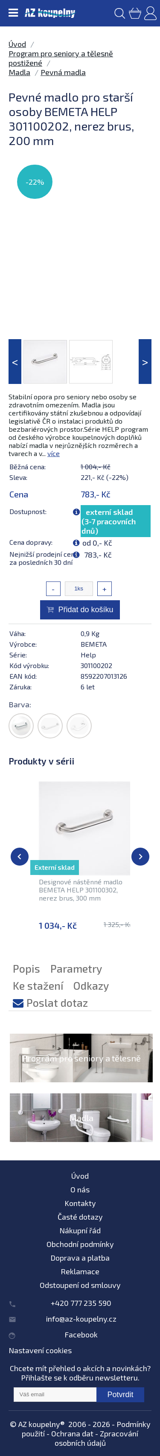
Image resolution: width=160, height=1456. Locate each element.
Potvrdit (120, 1394)
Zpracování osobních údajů (97, 1438)
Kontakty (80, 1203)
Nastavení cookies (40, 1350)
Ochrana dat (72, 1433)
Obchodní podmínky (80, 1244)
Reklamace (80, 1271)
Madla (19, 72)
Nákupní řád (80, 1230)
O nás (80, 1189)
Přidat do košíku (85, 609)
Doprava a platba (80, 1257)
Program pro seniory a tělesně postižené (81, 1068)
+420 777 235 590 (81, 1303)
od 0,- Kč (97, 542)
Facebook (81, 1334)
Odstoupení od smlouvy (80, 1285)
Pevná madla (63, 72)
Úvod (17, 44)
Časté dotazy (80, 1216)
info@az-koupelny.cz (81, 1318)
